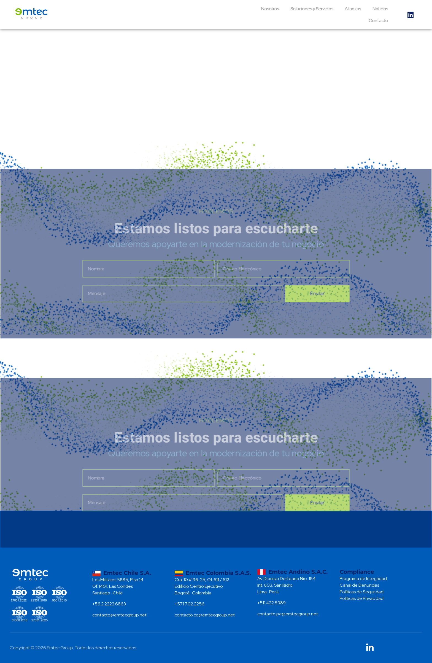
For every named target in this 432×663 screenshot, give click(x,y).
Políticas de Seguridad (362, 592)
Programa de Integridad (363, 578)
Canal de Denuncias (359, 585)
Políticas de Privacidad (362, 598)
